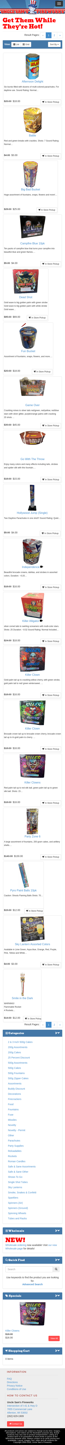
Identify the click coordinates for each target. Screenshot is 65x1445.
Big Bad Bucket (30, 189)
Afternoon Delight (32, 81)
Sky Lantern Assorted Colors (32, 944)
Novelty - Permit (16, 1130)
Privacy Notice (14, 1385)
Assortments (14, 1083)
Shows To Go (15, 1177)
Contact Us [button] (15, 1424)
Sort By (54, 44)
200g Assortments (17, 1047)
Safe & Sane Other (18, 1171)
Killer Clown (32, 674)
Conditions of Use (16, 1389)
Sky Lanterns (15, 1187)
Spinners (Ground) (18, 1208)
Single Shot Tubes (18, 1182)
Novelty (12, 1125)
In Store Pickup (50, 102)
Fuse (10, 1114)
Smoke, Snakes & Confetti (22, 1192)
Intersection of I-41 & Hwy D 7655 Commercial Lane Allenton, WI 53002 (22, 1409)
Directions (12, 1382)
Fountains (13, 1109)
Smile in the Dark (22, 998)
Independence (32, 567)
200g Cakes (14, 1052)
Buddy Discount (16, 1088)
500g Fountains (16, 1073)
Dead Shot (25, 297)
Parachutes (14, 1140)
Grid (26, 44)
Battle (32, 135)
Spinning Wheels (17, 1213)
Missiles (12, 1119)
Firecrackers (14, 1099)
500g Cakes (14, 1068)
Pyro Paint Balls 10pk (23, 890)
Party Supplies (16, 1145)
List (16, 44)
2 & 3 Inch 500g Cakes (20, 1042)
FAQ (9, 1378)
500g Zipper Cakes (18, 1078)
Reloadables (14, 1151)
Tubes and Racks (17, 1218)
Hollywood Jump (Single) (32, 512)
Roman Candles (16, 1161)
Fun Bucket (28, 351)
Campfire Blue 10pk (32, 243)
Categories (32, 1033)
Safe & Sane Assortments (22, 1166)
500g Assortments (17, 1062)
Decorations (14, 1094)
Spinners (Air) (15, 1202)
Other (11, 1135)
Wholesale (32, 1231)
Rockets (12, 1156)
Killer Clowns (32, 782)
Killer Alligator (32, 621)
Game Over (32, 405)
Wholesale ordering (15, 1245)
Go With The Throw (32, 459)
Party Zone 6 (33, 836)
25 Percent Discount (19, 1057)
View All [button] (54, 1338)
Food (11, 1104)
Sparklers (13, 1197)
